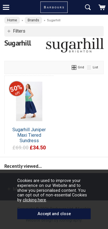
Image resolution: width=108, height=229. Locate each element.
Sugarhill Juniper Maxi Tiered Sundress (29, 135)
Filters (19, 31)
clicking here (34, 200)
